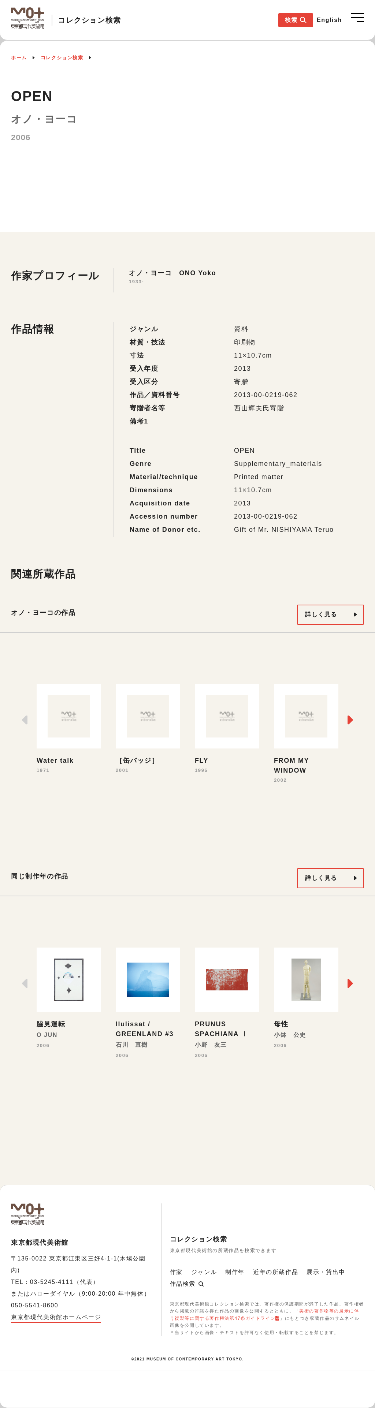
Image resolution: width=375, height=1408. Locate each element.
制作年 (235, 1272)
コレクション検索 (62, 57)
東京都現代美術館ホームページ (56, 1317)
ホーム (19, 57)
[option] (68, 730)
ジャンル (204, 1272)
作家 (176, 1272)
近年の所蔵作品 (275, 1272)
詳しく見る (321, 614)
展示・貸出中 (326, 1272)
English (329, 20)
